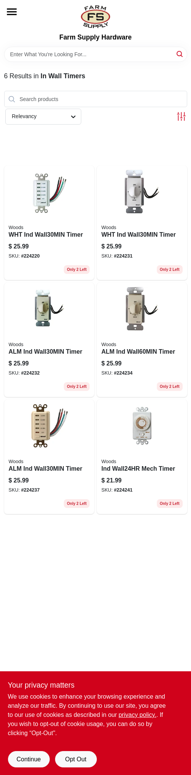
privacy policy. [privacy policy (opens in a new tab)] (137, 715)
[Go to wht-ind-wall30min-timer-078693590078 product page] (49, 223)
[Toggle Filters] (181, 116)
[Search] (180, 53)
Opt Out (75, 759)
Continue (28, 759)
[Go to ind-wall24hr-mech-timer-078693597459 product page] (142, 457)
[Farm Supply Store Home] (95, 16)
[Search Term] (95, 54)
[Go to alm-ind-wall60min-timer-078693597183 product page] (142, 340)
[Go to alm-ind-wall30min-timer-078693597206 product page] (49, 457)
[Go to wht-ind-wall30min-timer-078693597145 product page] (142, 223)
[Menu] (12, 12)
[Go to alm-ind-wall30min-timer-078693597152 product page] (49, 340)
